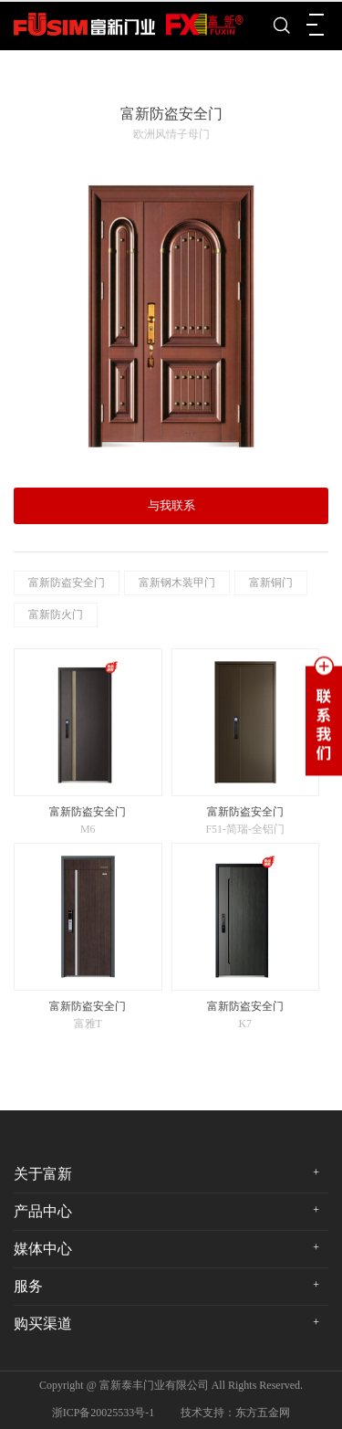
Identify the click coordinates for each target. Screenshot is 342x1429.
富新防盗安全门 (66, 582)
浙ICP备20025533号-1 (103, 1412)
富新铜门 (271, 582)
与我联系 (171, 505)
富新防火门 (55, 614)
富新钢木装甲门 (177, 582)
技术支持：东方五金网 (235, 1412)
